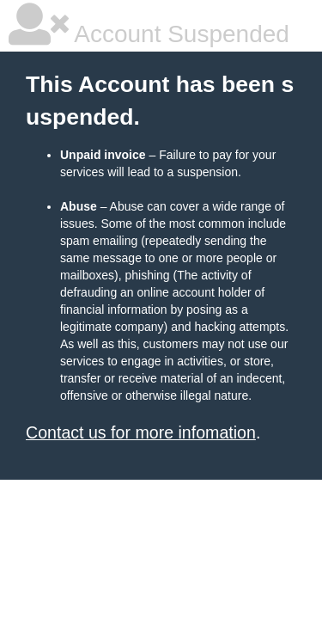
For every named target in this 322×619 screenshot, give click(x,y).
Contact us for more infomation (141, 432)
